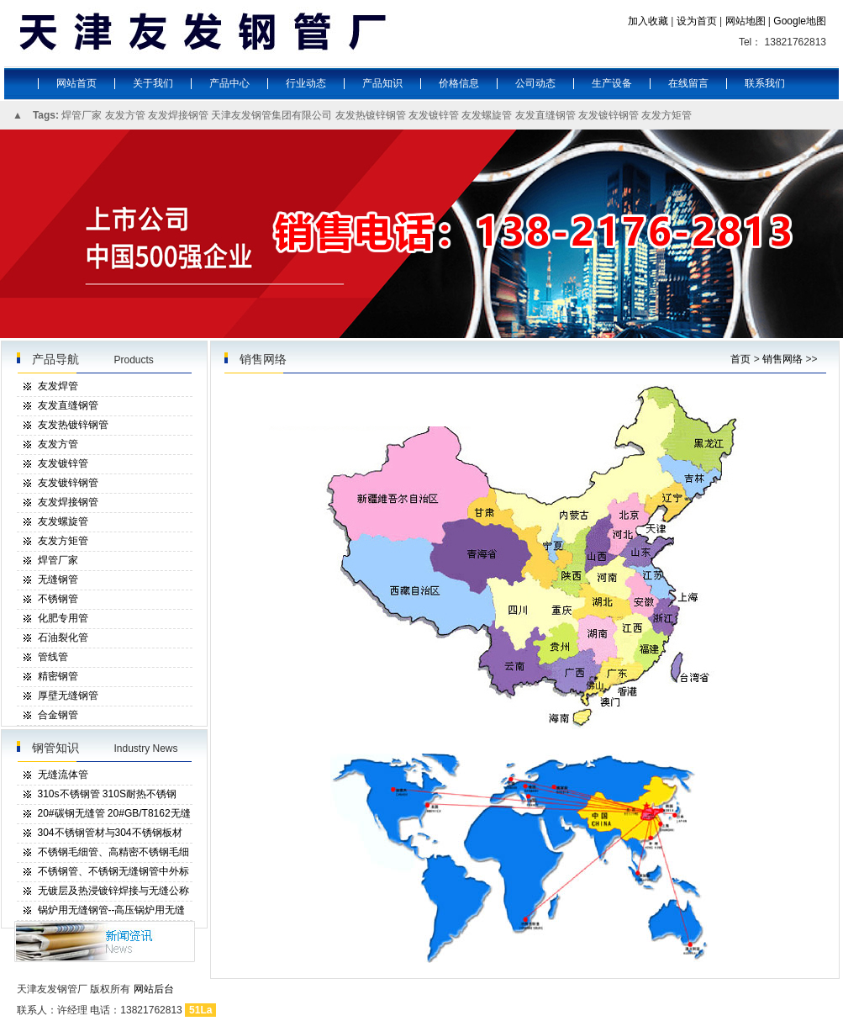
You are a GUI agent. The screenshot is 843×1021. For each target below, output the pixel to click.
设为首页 (697, 21)
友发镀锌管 (433, 115)
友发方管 (125, 115)
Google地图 (799, 21)
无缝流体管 (63, 774)
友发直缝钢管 (545, 115)
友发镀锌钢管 (608, 115)
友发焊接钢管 (178, 115)
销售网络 (782, 359)
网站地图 (745, 21)
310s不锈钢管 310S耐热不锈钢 (107, 794)
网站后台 (154, 989)
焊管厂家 (81, 115)
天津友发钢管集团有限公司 (271, 115)
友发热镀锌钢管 (370, 115)
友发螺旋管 (486, 115)
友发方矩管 (666, 115)
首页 (740, 359)
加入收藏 (648, 21)
